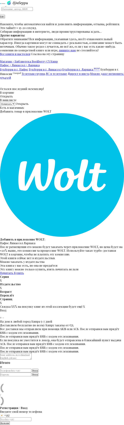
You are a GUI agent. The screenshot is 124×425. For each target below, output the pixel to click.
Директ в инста (78, 74)
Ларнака (29, 243)
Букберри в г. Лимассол (45, 69)
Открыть (6, 96)
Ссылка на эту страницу (47, 54)
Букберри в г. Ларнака (81, 69)
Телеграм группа (33, 74)
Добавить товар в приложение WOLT (25, 111)
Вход (35, 370)
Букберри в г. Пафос (14, 69)
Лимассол (16, 243)
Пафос (4, 243)
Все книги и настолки (15, 54)
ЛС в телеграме (56, 74)
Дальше (4, 423)
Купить (19, 273)
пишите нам (67, 50)
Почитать (7, 273)
